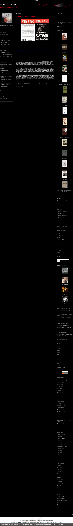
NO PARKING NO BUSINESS (65, 147)
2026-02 (58, 350)
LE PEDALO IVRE (61, 219)
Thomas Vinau (60, 504)
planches (3, 88)
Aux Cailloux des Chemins (62, 198)
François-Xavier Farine (61, 403)
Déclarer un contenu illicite (16, 522)
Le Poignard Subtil (61, 438)
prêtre (19, 86)
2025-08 (58, 363)
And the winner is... (61, 243)
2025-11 (58, 356)
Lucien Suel (59, 450)
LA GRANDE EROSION (65, 137)
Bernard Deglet (60, 386)
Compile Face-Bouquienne (6, 54)
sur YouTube (59, 17)
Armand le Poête (60, 382)
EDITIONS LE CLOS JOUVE (63, 204)
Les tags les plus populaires (48, 520)
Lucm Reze (59, 452)
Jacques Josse (60, 409)
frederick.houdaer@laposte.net (6, 25)
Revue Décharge (60, 485)
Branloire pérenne (8, 5)
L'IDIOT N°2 (64, 126)
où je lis (2, 68)
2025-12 (58, 354)
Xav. (58, 323)
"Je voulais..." (60, 250)
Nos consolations (60, 463)
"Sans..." (59, 252)
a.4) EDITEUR (4, 42)
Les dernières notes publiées (36, 520)
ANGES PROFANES (65, 41)
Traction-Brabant (60, 506)
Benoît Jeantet (60, 384)
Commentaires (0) (42, 83)
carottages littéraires (5, 52)
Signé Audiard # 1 (60, 239)
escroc (22, 86)
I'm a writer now (60, 235)
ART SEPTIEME (64, 284)
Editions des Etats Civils (62, 202)
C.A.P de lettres (4, 50)
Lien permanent (35, 83)
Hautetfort (40, 518)
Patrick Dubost (60, 479)
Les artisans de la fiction (62, 446)
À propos (6, 28)
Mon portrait (59, 26)
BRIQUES (65, 275)
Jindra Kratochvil (60, 423)
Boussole (3, 48)
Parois (58, 233)
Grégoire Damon (60, 407)
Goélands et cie (66, 325)
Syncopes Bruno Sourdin (62, 500)
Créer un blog (33, 518)
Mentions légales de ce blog (27, 522)
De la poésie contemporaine (62, 394)
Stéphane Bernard (60, 310)
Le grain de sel (60, 432)
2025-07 (58, 365)
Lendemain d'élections (61, 245)
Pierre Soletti (59, 481)
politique (3, 92)
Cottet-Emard (60, 392)
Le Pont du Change (61, 221)
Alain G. (58, 321)
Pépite (58, 237)
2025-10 (58, 358)
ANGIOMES (64, 52)
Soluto (58, 494)
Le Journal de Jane (61, 434)
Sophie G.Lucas (60, 496)
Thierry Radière (60, 502)
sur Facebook (60, 15)
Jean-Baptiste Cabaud (61, 413)
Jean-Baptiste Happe (61, 416)
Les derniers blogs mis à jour (25, 520)
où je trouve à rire (4, 70)
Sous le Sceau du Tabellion (62, 226)
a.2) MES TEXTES (5, 36)
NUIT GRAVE (64, 158)
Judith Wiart (59, 425)
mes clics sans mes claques (6, 64)
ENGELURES (64, 105)
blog (61, 522)
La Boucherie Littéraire (61, 211)
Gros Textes (59, 209)
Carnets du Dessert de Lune (62, 200)
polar (2, 90)
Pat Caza (59, 471)
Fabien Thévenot (60, 401)
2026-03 (58, 348)
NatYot (58, 461)
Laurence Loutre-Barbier (62, 427)
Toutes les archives (61, 367)
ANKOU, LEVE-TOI (65, 63)
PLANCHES (64, 294)
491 (17, 86)
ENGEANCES (65, 94)
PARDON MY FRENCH (64, 168)
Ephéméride (3, 59)
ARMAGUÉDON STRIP (64, 73)
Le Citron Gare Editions (62, 215)
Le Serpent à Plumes (61, 224)
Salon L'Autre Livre (66, 321)
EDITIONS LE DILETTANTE (62, 207)
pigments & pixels (4, 86)
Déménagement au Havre (62, 339)
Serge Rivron (59, 492)
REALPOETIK (60, 483)
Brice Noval (59, 388)
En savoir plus (62, 524)
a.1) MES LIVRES (4, 34)
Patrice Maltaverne (61, 473)
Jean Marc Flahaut (61, 411)
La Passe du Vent (60, 213)
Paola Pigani (59, 467)
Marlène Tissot (60, 458)
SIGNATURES (4, 98)
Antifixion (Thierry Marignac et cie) (64, 380)
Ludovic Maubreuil (60, 454)
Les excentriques (60, 448)
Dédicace (59, 241)
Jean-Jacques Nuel (61, 418)
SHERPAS (65, 303)
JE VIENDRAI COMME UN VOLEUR (26, 16)
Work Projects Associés (62, 509)
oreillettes (3, 66)
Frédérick (59, 325)
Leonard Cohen (60, 440)
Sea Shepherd (60, 489)
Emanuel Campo (60, 399)
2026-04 (58, 346)
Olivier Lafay (59, 465)
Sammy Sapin (60, 487)
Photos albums (61, 265)
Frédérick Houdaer (61, 314)
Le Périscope (59, 436)
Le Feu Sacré (60, 217)
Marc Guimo (59, 456)
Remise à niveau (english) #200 (63, 248)
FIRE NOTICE (65, 116)
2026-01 (58, 352)
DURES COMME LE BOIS (64, 84)
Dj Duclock (59, 396)
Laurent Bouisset (60, 430)
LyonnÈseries (4, 62)
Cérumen (59, 390)
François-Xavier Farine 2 (62, 405)
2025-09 (58, 361)
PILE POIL (65, 179)
